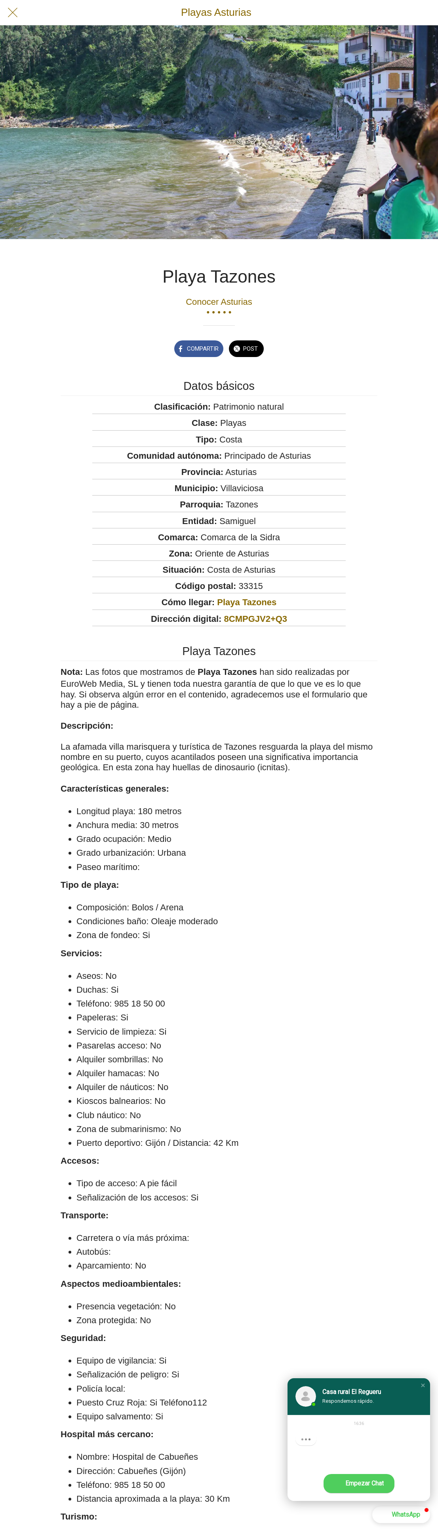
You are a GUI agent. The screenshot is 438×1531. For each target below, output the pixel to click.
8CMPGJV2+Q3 (256, 619)
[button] (423, 1385)
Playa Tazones (246, 602)
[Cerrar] (12, 12)
